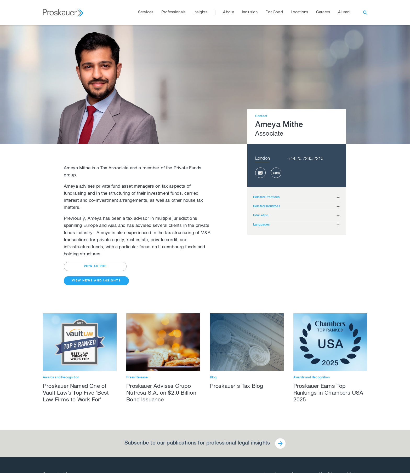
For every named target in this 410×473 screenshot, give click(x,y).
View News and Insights (96, 280)
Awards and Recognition (61, 377)
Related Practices (266, 197)
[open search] (365, 12)
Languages (261, 224)
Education (260, 215)
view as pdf (95, 266)
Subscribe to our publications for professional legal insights (197, 443)
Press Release (137, 377)
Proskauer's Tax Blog (236, 386)
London (262, 159)
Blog (213, 377)
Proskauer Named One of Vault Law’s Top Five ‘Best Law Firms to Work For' (76, 393)
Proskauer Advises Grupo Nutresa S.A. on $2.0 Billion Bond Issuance (161, 393)
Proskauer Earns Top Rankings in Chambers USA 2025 (328, 393)
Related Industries (266, 206)
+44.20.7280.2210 (305, 159)
